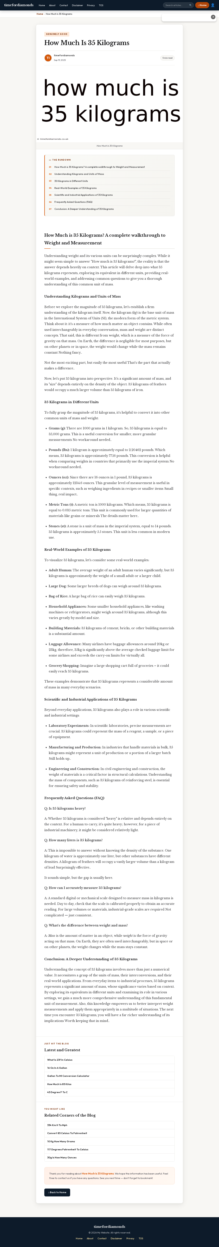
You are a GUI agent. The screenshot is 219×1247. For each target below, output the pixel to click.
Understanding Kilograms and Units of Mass (79, 174)
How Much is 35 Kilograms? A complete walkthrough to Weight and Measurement (99, 166)
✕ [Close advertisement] (213, 16)
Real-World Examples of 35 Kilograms (75, 188)
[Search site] (178, 5)
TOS (101, 5)
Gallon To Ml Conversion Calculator (68, 1075)
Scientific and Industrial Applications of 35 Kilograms (83, 194)
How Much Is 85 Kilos (59, 1084)
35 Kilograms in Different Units (71, 181)
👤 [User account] (213, 5)
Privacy (91, 5)
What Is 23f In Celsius (59, 1059)
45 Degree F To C (57, 1092)
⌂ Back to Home (57, 1192)
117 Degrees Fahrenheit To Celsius (67, 1149)
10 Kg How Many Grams (61, 1141)
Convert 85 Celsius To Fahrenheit (67, 1133)
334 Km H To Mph (57, 1125)
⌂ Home (202, 5)
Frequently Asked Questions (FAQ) (73, 201)
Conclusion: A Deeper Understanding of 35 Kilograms (84, 208)
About (52, 5)
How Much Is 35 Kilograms (98, 1173)
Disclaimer (77, 5)
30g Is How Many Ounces (61, 1157)
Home (42, 5)
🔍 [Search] (190, 5)
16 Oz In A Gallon (57, 1067)
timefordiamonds (19, 5)
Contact (64, 5)
